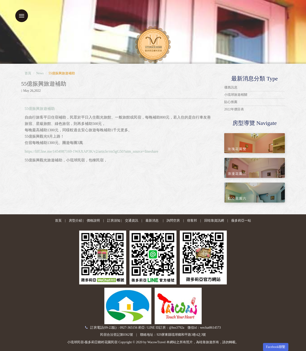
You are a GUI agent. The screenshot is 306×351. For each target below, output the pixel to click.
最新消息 (152, 220)
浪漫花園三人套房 (243, 174)
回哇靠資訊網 (214, 220)
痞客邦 (192, 220)
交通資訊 (131, 220)
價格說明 (93, 220)
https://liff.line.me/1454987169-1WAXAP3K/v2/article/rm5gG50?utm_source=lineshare (91, 151)
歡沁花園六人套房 (243, 198)
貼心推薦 (230, 102)
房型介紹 (75, 220)
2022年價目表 (234, 109)
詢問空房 (173, 220)
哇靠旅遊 (205, 342)
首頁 (28, 73)
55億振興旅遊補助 (40, 109)
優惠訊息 (230, 87)
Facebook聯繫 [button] (275, 347)
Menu (21, 15)
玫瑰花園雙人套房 (243, 149)
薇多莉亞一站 (241, 220)
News (40, 73)
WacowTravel (156, 342)
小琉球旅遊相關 (235, 94)
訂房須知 (113, 220)
